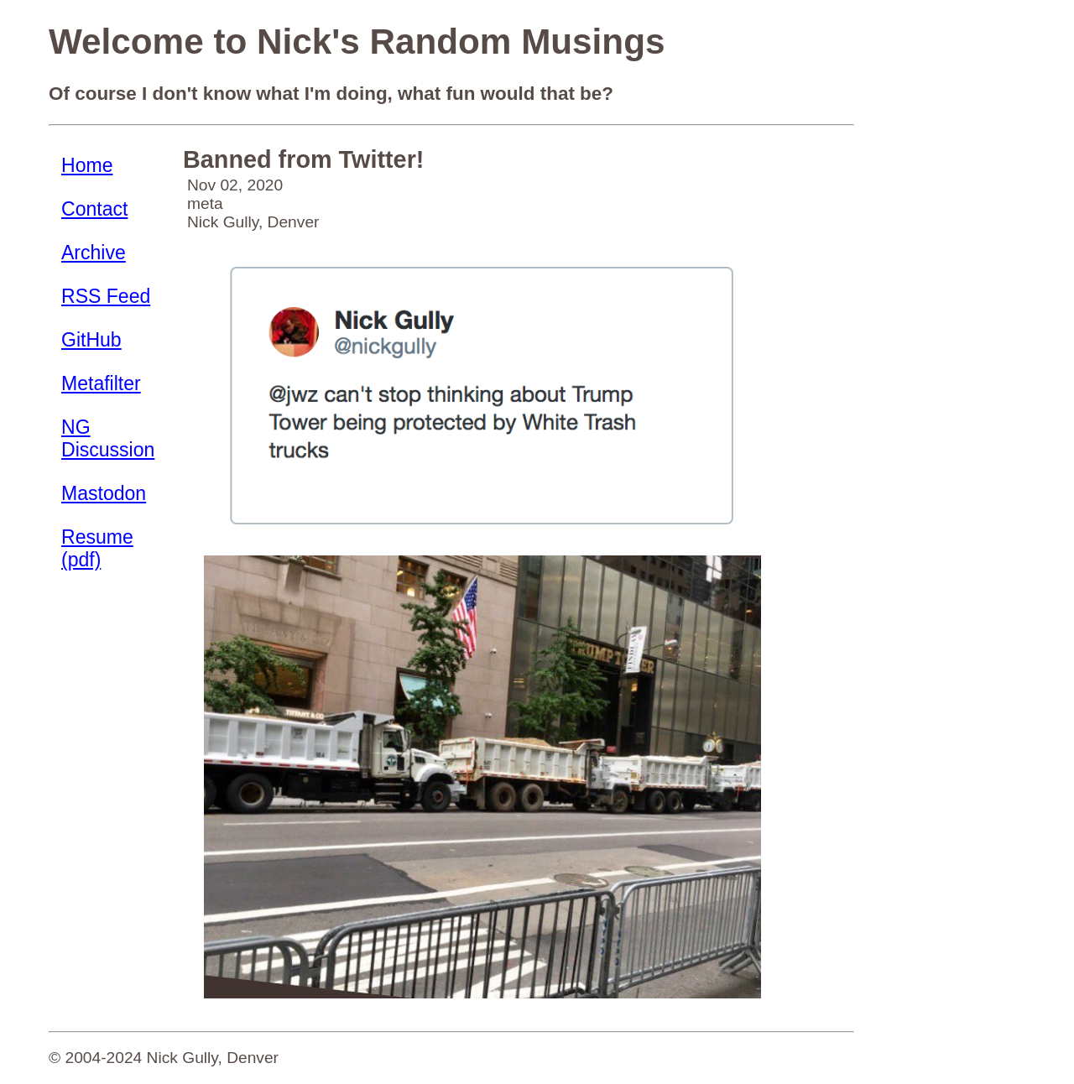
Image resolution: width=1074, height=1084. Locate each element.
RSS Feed (105, 296)
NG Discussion (107, 438)
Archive (93, 252)
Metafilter (101, 383)
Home (86, 165)
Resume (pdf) (97, 548)
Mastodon (103, 493)
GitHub (91, 340)
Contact (94, 209)
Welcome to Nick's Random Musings (357, 41)
